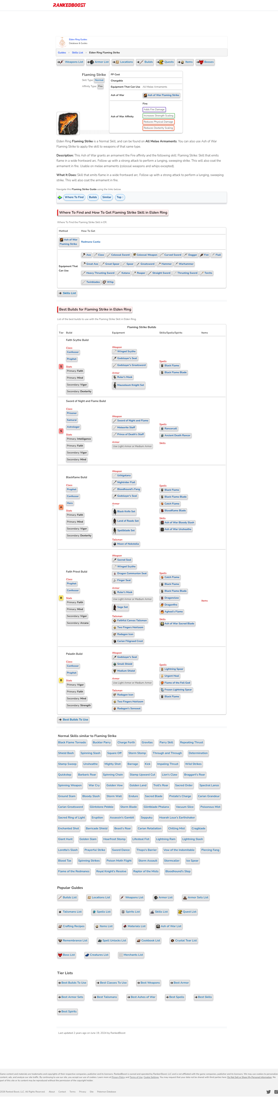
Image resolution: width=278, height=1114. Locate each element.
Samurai (72, 420)
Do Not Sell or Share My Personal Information (249, 1077)
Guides (62, 52)
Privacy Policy (118, 1077)
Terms (72, 1091)
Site (92, 1091)
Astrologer (73, 427)
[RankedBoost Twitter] (268, 1092)
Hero (70, 503)
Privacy (82, 1091)
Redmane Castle (90, 242)
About (52, 1091)
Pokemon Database (106, 1091)
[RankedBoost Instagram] (276, 1092)
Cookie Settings (151, 1077)
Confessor (73, 352)
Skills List (77, 52)
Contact (62, 1091)
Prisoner (72, 413)
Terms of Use (136, 1077)
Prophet (71, 359)
